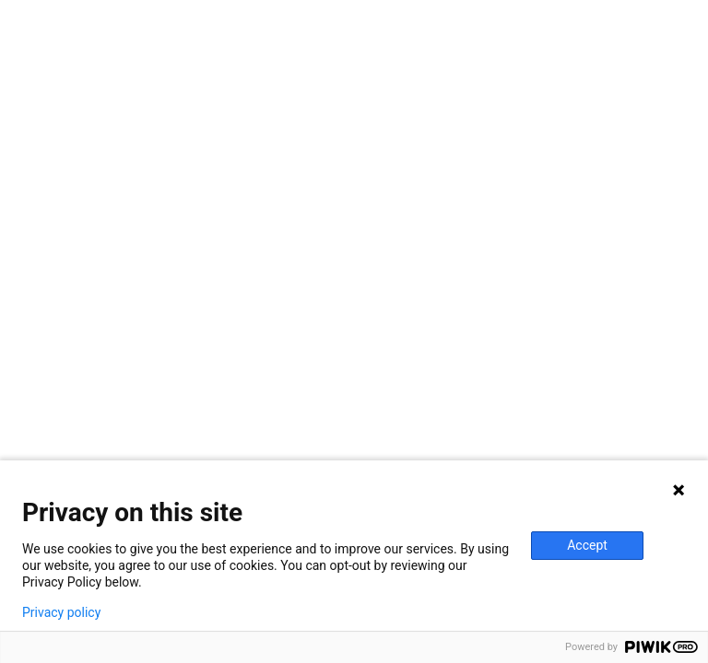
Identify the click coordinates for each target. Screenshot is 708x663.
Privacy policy (61, 612)
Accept (587, 545)
